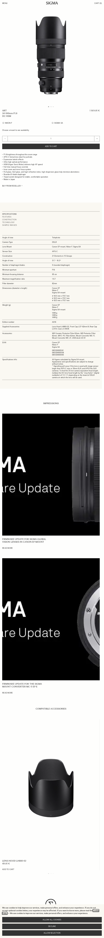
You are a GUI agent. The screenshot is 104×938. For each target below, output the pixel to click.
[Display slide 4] (53, 873)
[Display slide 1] (48, 873)
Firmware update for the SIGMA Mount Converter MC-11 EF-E (22, 685)
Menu (4, 3)
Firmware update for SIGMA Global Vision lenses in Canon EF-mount (24, 540)
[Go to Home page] (52, 3)
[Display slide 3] (52, 873)
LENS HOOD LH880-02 (14, 860)
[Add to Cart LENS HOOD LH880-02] (8, 869)
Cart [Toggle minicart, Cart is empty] (98, 3)
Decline (52, 926)
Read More (7, 548)
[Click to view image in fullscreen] (51, 55)
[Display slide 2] (50, 873)
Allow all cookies (52, 920)
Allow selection (52, 933)
